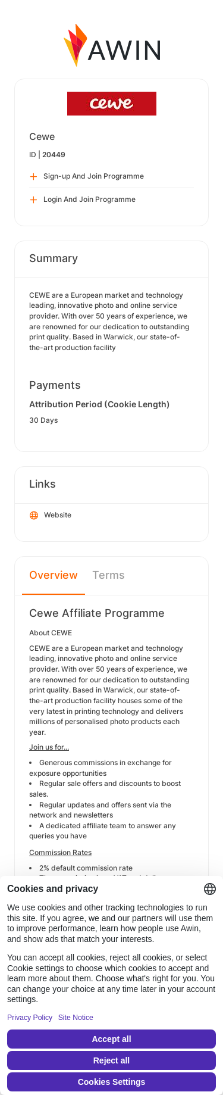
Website (50, 516)
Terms (108, 575)
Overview (53, 575)
